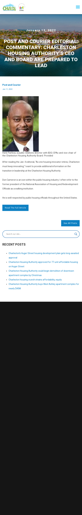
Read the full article (15, 208)
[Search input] (39, 234)
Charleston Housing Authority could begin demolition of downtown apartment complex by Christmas (41, 273)
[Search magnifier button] (76, 234)
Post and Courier (11, 87)
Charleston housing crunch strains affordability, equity (35, 279)
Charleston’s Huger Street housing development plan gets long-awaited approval (44, 255)
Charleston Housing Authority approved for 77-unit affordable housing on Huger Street (43, 264)
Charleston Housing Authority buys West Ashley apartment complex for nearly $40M (44, 286)
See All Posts (70, 223)
